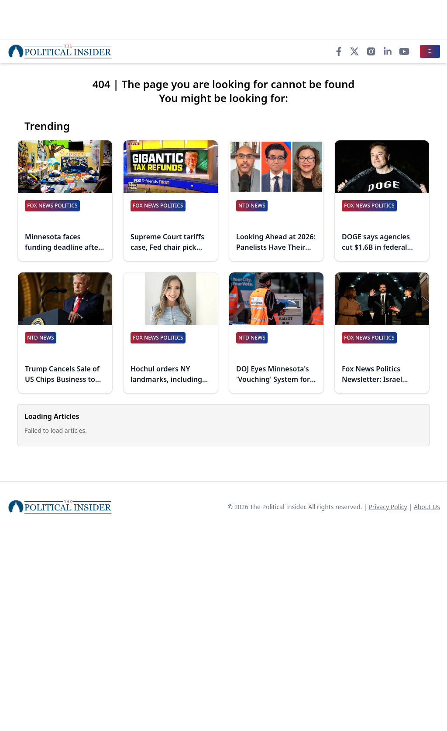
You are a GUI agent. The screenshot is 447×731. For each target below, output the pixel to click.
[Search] (430, 51)
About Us (427, 507)
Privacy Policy (387, 507)
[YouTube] (404, 51)
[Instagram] (371, 51)
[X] (354, 51)
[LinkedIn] (387, 51)
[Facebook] (338, 51)
